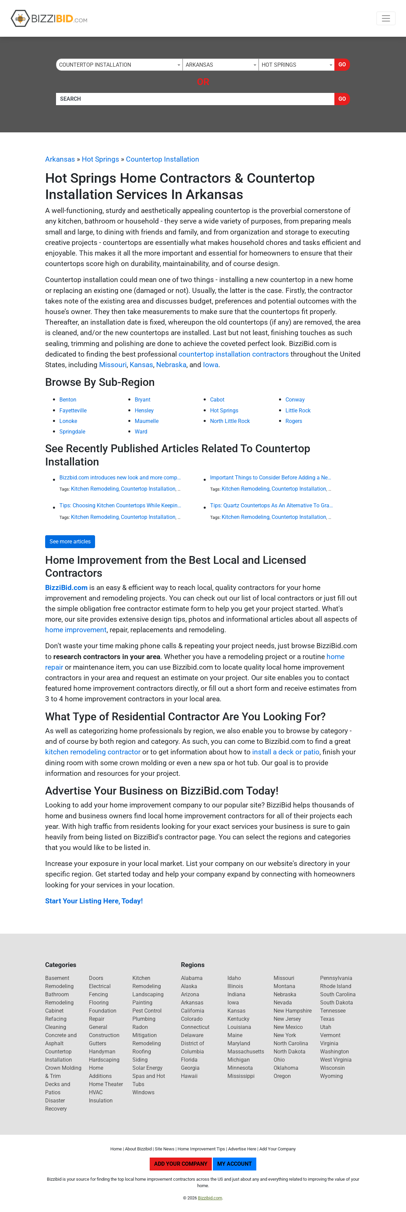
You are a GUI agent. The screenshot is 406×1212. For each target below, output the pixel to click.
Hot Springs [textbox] (279, 65)
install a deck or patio (285, 752)
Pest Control (147, 1011)
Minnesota (240, 1068)
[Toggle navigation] (385, 18)
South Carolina (338, 994)
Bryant (142, 399)
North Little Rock (230, 421)
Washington (334, 1051)
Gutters (97, 1043)
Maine (234, 1035)
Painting (142, 1002)
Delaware (192, 1035)
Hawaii (189, 1076)
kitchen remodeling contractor (93, 752)
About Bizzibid (138, 1148)
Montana (284, 986)
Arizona (190, 994)
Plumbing (143, 1019)
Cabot (217, 399)
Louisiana (239, 1027)
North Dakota (290, 1051)
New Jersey (287, 1019)
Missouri (113, 365)
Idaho (234, 978)
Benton (67, 399)
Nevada (283, 1002)
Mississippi (241, 1076)
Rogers (293, 421)
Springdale (72, 431)
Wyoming (331, 1076)
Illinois (235, 986)
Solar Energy (147, 1068)
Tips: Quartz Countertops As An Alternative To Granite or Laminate (271, 505)
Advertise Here (242, 1148)
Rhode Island (335, 986)
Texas (327, 1019)
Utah (325, 1027)
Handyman (102, 1051)
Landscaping (148, 994)
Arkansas (60, 159)
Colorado (192, 1019)
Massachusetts (245, 1051)
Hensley (144, 410)
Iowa (210, 365)
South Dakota (336, 1002)
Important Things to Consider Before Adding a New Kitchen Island (271, 477)
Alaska (189, 986)
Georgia (190, 1068)
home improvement (76, 630)
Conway (295, 399)
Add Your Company (277, 1148)
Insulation (101, 1100)
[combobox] (119, 65)
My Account (234, 1164)
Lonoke (68, 421)
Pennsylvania (336, 978)
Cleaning (55, 1027)
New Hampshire (293, 1011)
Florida (189, 1060)
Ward (141, 431)
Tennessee (333, 1011)
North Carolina (291, 1043)
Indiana (236, 994)
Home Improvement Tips (201, 1148)
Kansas (141, 365)
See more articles (70, 541)
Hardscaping (104, 1060)
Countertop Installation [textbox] (95, 65)
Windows (143, 1092)
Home (116, 1148)
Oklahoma (286, 1068)
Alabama (192, 978)
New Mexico (288, 1027)
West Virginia (336, 1060)
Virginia (329, 1043)
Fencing (98, 994)
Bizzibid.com (210, 1197)
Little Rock (298, 410)
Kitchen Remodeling (95, 489)
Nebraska (171, 365)
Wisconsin (332, 1068)
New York (285, 1035)
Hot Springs (100, 159)
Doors (96, 978)
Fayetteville (73, 410)
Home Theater (106, 1084)
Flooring (99, 1002)
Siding (140, 1060)
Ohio (279, 1060)
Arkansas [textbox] (199, 65)
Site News (164, 1148)
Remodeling (146, 1043)
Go (342, 64)
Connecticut (195, 1027)
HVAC (96, 1092)
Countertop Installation (162, 159)
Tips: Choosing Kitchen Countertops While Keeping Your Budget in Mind (120, 505)
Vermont (330, 1035)
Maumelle (147, 421)
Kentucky (238, 1019)
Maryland (238, 1043)
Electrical (100, 986)
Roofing (141, 1051)
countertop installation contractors (234, 354)
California (192, 1011)
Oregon (282, 1076)
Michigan (238, 1060)
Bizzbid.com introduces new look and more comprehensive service (120, 477)
